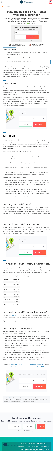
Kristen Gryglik (41, 44)
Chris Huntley (19, 44)
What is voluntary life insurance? (16, 365)
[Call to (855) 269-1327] (50, 2)
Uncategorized (7, 6)
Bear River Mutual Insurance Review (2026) (37, 365)
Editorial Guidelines (8, 398)
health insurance (13, 315)
